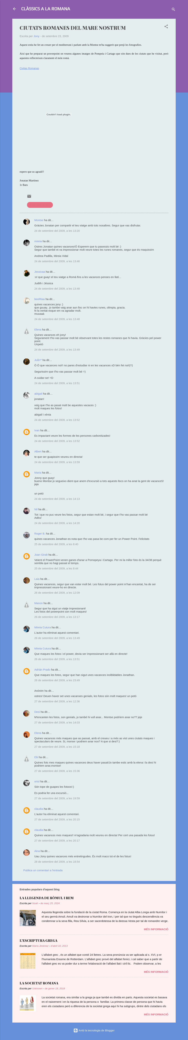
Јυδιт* (38, 360)
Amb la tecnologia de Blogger (93, 1030)
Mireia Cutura (42, 627)
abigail (38, 393)
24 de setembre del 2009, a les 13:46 (57, 261)
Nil (36, 509)
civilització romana (40, 204)
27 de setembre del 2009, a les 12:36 (57, 701)
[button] (166, 27)
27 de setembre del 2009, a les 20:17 (57, 840)
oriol (36, 781)
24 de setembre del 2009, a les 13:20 (57, 230)
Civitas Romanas (29, 68)
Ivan (36, 430)
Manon (38, 603)
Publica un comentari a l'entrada (43, 870)
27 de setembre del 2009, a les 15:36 (57, 770)
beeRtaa (39, 299)
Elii (36, 757)
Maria (37, 472)
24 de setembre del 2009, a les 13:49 (57, 349)
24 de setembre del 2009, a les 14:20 (57, 523)
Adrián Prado (42, 669)
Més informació (156, 929)
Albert (37, 451)
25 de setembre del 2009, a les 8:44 (56, 568)
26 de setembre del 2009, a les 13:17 (57, 616)
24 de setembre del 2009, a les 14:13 (57, 498)
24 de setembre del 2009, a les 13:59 (57, 462)
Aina (37, 851)
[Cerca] (173, 10)
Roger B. (39, 533)
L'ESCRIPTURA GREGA (38, 940)
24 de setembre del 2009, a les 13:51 (57, 383)
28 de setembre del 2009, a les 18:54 (57, 861)
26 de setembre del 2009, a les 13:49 (57, 638)
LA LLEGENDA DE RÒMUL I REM (47, 898)
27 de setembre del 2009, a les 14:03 (57, 722)
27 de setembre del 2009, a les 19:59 (57, 798)
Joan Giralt (41, 554)
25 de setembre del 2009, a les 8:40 (56, 544)
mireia (38, 241)
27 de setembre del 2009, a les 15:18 (57, 746)
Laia (36, 578)
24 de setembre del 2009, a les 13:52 (57, 419)
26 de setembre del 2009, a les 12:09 (57, 592)
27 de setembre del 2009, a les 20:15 (57, 819)
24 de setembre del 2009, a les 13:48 (57, 288)
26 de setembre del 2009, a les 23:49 (57, 680)
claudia (38, 808)
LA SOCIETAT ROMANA (39, 983)
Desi (37, 711)
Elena (37, 329)
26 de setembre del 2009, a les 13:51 (57, 659)
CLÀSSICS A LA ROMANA (45, 8)
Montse (38, 220)
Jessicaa (39, 271)
